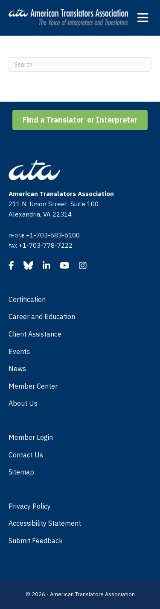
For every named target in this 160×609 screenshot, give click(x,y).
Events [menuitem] (19, 351)
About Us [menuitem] (23, 403)
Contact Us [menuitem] (26, 455)
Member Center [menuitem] (33, 386)
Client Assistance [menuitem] (35, 334)
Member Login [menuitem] (31, 437)
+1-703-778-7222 (46, 245)
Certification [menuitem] (27, 299)
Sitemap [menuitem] (21, 472)
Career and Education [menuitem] (42, 316)
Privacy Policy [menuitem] (30, 506)
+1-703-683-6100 (53, 235)
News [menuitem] (17, 368)
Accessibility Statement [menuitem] (45, 523)
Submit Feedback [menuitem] (36, 540)
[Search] (80, 64)
